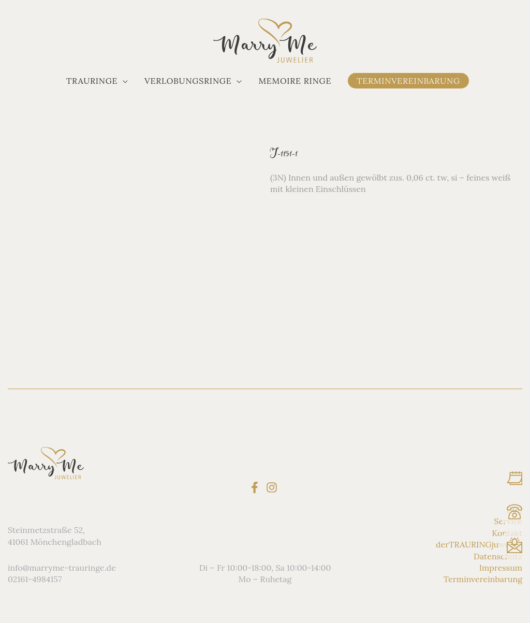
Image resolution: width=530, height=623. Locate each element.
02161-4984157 (35, 579)
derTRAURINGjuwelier (479, 544)
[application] (122, 81)
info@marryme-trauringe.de (62, 567)
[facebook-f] (256, 487)
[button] (97, 81)
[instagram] (273, 487)
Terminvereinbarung (483, 579)
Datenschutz (498, 556)
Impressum (500, 567)
